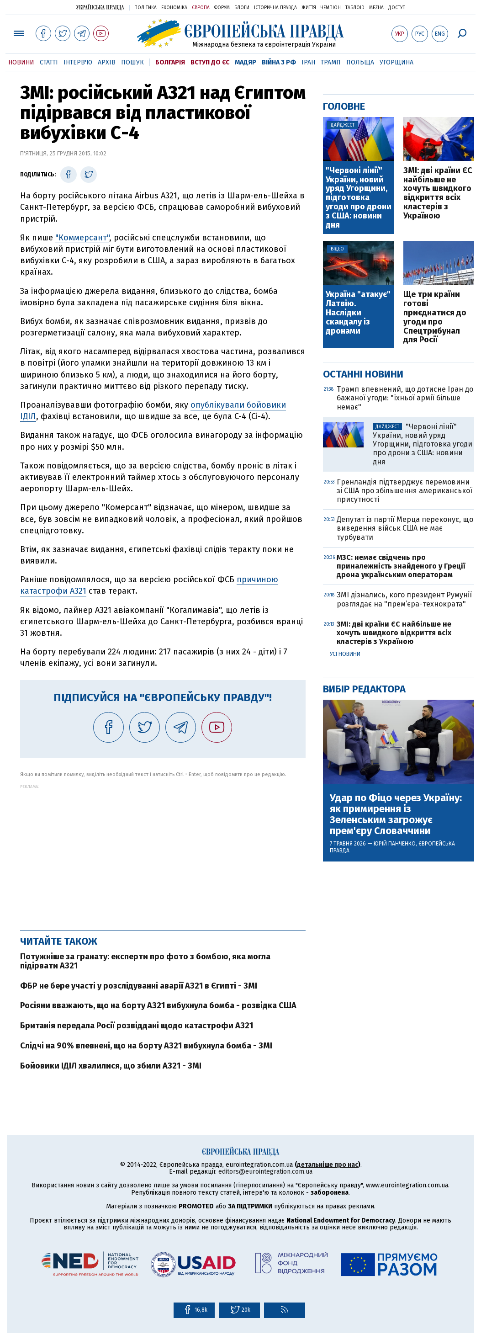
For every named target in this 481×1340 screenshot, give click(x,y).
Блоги (241, 8)
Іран (308, 62)
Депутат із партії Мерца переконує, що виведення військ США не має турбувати (405, 528)
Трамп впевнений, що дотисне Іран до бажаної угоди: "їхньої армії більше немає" (405, 398)
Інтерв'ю (77, 62)
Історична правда (275, 8)
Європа (201, 8)
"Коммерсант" (82, 238)
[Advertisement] (163, 853)
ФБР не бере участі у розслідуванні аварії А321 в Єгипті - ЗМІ (138, 986)
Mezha (376, 8)
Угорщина (396, 62)
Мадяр (245, 62)
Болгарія (170, 62)
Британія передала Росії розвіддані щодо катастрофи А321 (136, 1026)
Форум (222, 8)
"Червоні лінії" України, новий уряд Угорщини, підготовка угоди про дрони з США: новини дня (358, 198)
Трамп (331, 62)
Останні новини (363, 374)
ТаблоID (355, 8)
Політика (145, 8)
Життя (308, 8)
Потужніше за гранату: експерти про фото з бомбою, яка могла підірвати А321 (145, 961)
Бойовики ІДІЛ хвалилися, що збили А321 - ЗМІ (110, 1066)
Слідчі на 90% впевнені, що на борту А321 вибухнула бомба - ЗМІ (146, 1046)
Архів (107, 62)
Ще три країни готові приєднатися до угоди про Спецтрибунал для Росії (434, 317)
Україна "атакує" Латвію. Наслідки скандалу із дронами (358, 312)
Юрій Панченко (395, 843)
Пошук (132, 62)
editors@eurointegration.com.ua (265, 1171)
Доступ (397, 8)
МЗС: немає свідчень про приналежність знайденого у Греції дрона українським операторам (401, 566)
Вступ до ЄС (209, 62)
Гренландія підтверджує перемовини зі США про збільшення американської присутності (404, 491)
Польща (360, 62)
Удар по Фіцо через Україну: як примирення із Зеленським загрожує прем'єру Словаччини (396, 814)
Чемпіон (331, 8)
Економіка (174, 8)
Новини (21, 62)
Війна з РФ (279, 62)
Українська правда (100, 7)
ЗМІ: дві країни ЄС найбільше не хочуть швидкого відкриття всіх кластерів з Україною (437, 193)
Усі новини (345, 654)
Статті (49, 62)
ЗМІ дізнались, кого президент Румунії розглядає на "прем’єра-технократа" (404, 599)
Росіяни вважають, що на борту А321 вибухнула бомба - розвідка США (158, 1005)
